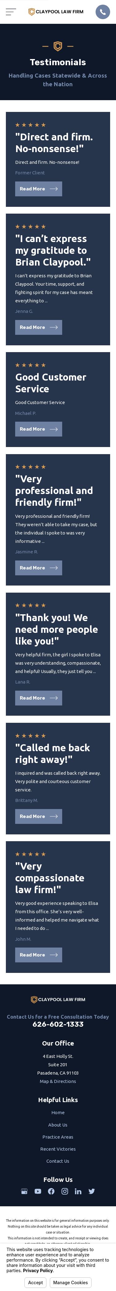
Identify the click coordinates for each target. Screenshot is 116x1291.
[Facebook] (51, 1191)
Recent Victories (58, 1149)
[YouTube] (38, 1191)
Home (58, 1112)
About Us (57, 1124)
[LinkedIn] (78, 1191)
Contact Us (57, 1161)
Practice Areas (57, 1137)
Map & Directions (58, 1081)
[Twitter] (91, 1191)
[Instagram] (65, 1191)
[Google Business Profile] (24, 1191)
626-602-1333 (58, 1024)
